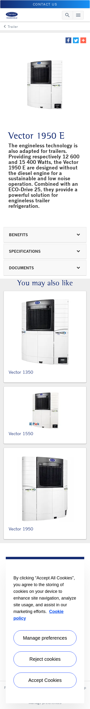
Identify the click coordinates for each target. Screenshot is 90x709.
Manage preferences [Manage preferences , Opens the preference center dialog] (45, 638)
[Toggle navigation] (67, 15)
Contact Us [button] (45, 4)
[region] (45, 630)
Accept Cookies (45, 680)
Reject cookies (44, 659)
